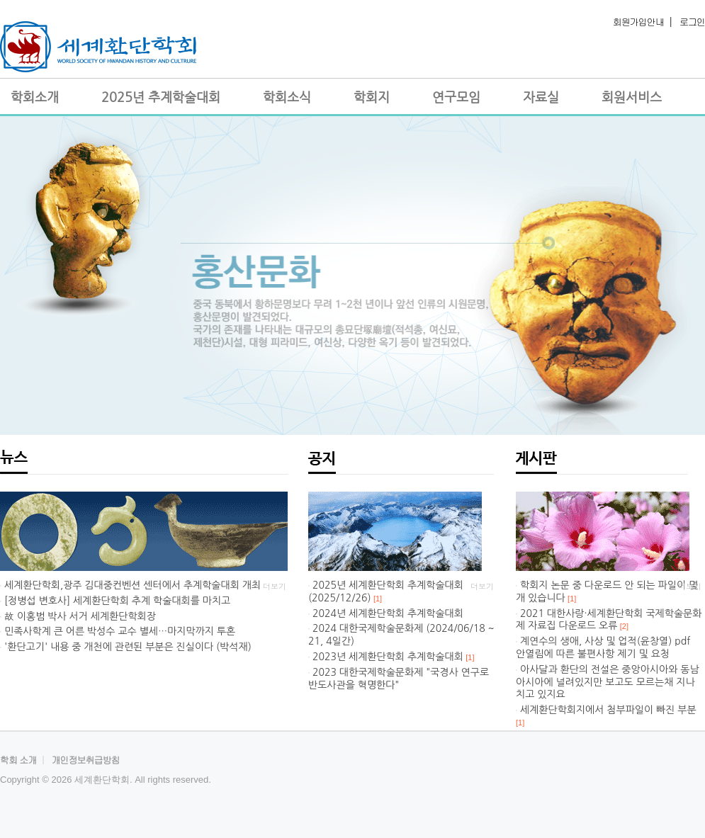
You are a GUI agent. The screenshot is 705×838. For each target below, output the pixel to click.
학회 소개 (18, 759)
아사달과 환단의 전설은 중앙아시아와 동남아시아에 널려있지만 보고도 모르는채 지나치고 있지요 (607, 682)
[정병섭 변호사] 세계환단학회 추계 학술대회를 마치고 (117, 601)
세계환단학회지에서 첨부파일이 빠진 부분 (608, 710)
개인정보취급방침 (86, 759)
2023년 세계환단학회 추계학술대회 (387, 657)
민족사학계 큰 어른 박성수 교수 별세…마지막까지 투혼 (119, 631)
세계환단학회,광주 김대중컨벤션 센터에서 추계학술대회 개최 (132, 585)
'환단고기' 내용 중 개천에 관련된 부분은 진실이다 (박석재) (128, 647)
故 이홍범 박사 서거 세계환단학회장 (80, 616)
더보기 (274, 586)
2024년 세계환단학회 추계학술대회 (387, 613)
